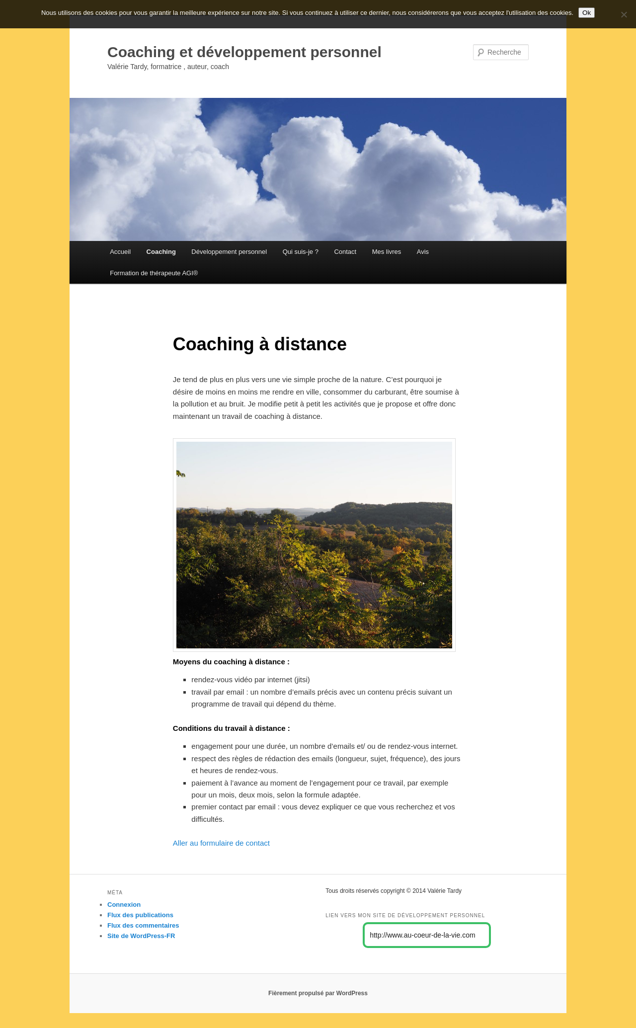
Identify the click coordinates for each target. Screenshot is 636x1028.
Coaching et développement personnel (244, 52)
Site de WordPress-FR (141, 936)
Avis (423, 251)
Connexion (124, 904)
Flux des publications (140, 915)
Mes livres (386, 251)
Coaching (161, 251)
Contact (345, 251)
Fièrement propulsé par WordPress (318, 993)
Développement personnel (229, 251)
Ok (586, 12)
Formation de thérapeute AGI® (154, 273)
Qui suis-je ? (300, 251)
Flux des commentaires (143, 925)
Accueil (120, 251)
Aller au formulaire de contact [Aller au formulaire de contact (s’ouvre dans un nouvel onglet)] (221, 843)
